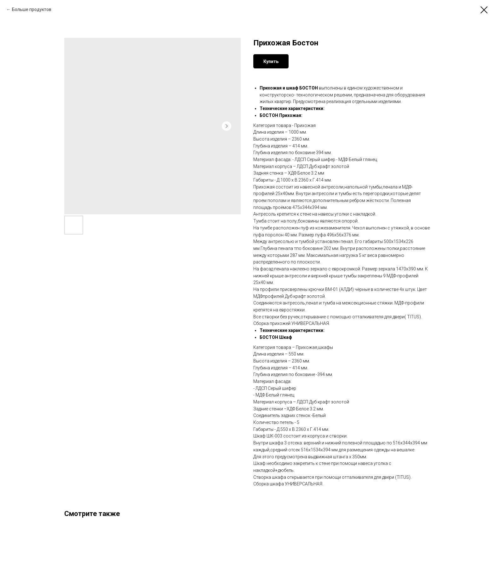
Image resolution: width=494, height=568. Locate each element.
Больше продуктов (31, 9)
